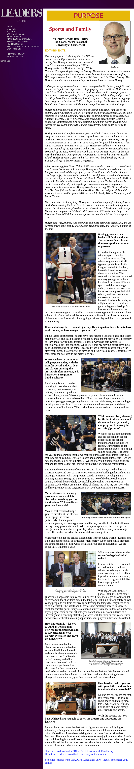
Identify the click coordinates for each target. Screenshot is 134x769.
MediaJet (12, 31)
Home (10, 26)
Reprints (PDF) (15, 44)
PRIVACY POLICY (16, 54)
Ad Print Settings (17, 41)
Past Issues (14, 36)
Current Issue (15, 34)
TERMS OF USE (15, 56)
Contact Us (14, 49)
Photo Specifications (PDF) (23, 46)
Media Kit (12, 29)
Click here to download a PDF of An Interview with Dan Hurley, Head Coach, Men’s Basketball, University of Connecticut (79, 752)
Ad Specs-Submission (19, 39)
